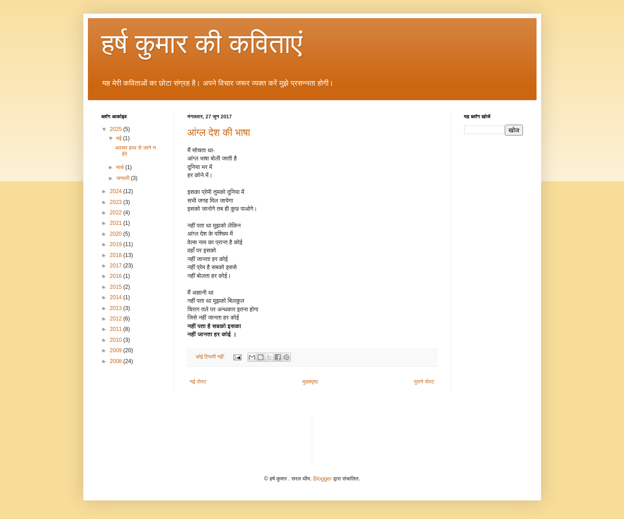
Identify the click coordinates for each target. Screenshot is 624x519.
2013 (116, 308)
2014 (116, 297)
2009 (116, 350)
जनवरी (123, 178)
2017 (116, 265)
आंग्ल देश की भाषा (219, 132)
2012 (116, 318)
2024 (116, 191)
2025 (116, 129)
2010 (116, 340)
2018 (116, 255)
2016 (116, 276)
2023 (116, 202)
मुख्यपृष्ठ (310, 381)
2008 (116, 361)
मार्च (120, 167)
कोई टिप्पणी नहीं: (211, 356)
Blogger (322, 478)
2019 (116, 244)
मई (119, 138)
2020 (116, 234)
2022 (116, 212)
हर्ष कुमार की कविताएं (202, 44)
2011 (116, 329)
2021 (116, 223)
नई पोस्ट (198, 381)
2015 (116, 287)
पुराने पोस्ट (424, 381)
